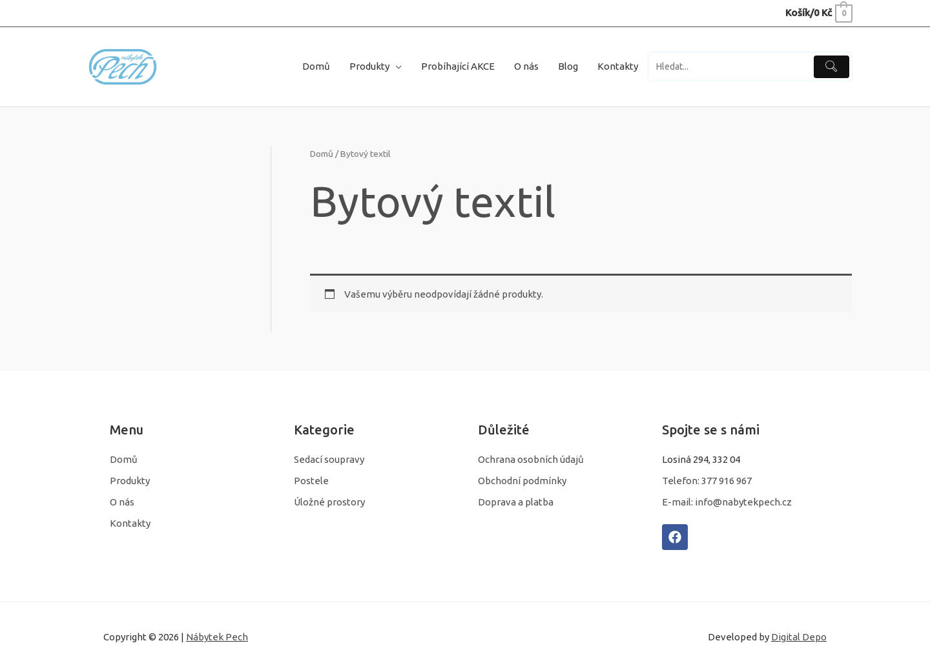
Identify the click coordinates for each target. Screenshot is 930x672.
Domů (321, 153)
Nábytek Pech (217, 636)
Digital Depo (799, 636)
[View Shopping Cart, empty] (818, 12)
